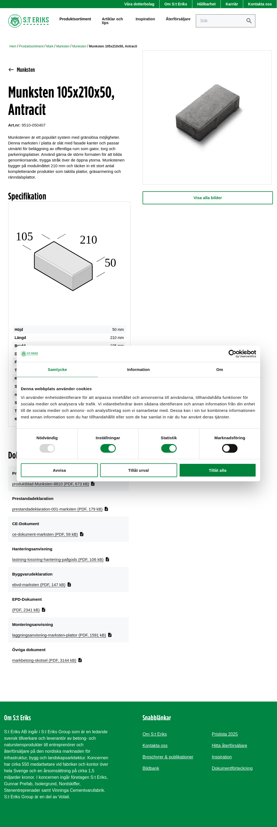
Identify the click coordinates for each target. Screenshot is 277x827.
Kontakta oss (260, 4)
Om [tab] (219, 369)
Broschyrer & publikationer (168, 757)
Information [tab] (138, 369)
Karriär (232, 4)
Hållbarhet (206, 4)
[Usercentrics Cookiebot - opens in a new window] (232, 354)
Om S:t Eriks (175, 4)
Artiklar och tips (112, 22)
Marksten (63, 46)
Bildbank (151, 768)
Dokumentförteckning (232, 768)
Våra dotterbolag (139, 4)
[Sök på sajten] (225, 22)
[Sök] (249, 22)
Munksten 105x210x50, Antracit (113, 46)
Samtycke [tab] (57, 369)
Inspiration (145, 20)
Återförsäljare (178, 20)
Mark (50, 46)
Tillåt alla (217, 470)
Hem (12, 46)
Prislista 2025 (225, 734)
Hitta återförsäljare (229, 745)
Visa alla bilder (208, 197)
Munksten (79, 46)
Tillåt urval (138, 470)
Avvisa (59, 470)
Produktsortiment (31, 46)
